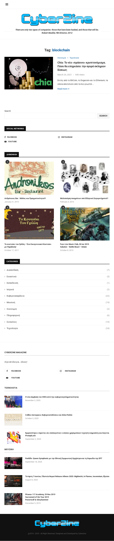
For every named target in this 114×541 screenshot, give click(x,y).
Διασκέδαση (58, 270)
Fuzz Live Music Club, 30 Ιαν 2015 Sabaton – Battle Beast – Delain (74, 245)
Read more (63, 89)
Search (7, 111)
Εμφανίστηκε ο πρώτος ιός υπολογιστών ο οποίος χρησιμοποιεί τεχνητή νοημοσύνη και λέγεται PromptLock (67, 434)
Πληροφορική (58, 315)
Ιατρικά (58, 289)
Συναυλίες (58, 322)
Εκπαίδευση (58, 283)
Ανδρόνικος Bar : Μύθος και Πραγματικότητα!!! (25, 199)
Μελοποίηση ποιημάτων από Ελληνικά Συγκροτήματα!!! (84, 199)
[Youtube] (30, 141)
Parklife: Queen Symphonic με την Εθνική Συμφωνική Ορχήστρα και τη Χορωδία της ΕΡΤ (63, 458)
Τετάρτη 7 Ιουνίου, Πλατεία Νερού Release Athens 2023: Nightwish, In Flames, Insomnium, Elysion (67, 476)
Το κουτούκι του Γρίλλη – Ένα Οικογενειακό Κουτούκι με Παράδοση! (27, 245)
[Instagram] (84, 137)
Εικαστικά (58, 276)
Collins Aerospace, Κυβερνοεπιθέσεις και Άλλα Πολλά (48, 415)
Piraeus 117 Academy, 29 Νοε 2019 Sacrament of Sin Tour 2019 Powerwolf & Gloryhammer (40, 497)
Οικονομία (58, 309)
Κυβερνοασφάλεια (58, 296)
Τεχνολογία (58, 328)
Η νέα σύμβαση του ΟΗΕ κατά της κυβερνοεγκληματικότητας (52, 397)
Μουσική (58, 302)
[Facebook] (30, 137)
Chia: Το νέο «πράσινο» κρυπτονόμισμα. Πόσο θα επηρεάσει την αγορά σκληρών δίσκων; (81, 66)
